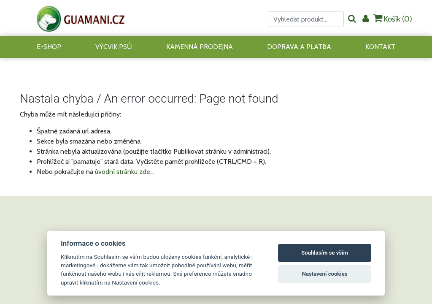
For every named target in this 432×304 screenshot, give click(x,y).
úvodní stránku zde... (124, 172)
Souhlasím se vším (324, 253)
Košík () (392, 19)
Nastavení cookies (325, 274)
